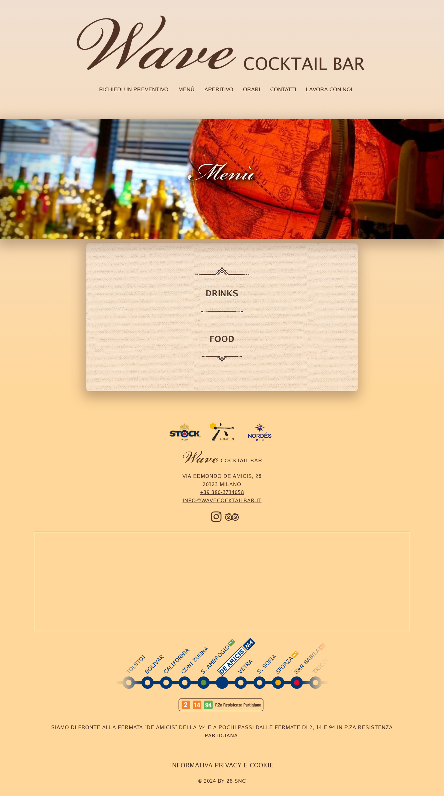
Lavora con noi (329, 89)
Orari (251, 89)
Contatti (283, 89)
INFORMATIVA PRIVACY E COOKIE (222, 765)
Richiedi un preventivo (133, 89)
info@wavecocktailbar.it (222, 500)
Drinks (222, 293)
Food (222, 339)
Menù (186, 89)
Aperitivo (218, 89)
